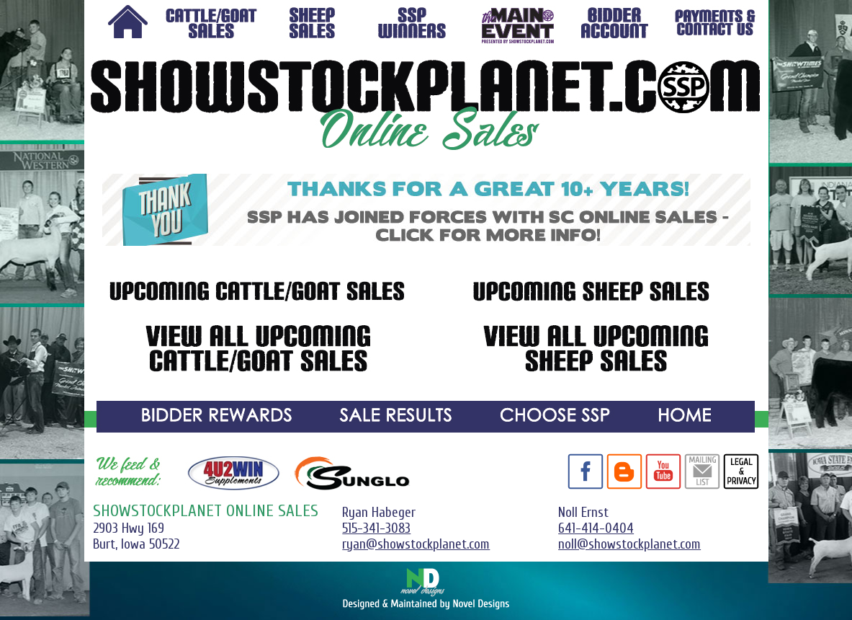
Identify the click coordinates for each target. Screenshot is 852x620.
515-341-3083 (376, 528)
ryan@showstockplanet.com (416, 544)
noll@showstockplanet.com (629, 544)
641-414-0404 (596, 528)
